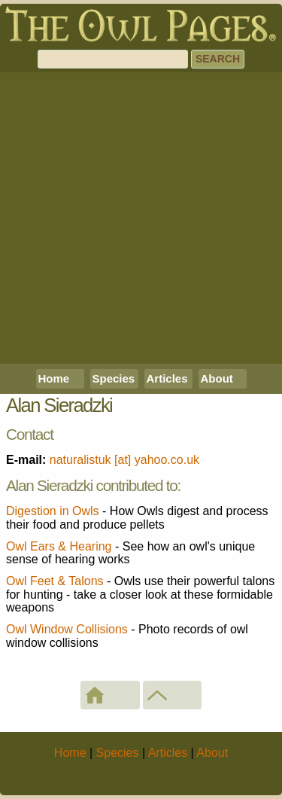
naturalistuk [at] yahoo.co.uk (124, 459)
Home (54, 378)
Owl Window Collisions (67, 629)
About (217, 378)
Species (113, 378)
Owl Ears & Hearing (59, 546)
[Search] (113, 59)
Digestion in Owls (52, 511)
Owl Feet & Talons (55, 581)
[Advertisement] (141, 218)
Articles (167, 378)
